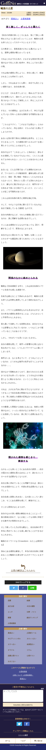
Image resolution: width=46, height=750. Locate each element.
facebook (23, 588)
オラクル (11, 650)
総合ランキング (32, 618)
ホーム (7, 741)
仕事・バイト (31, 612)
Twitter (13, 588)
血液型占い (31, 644)
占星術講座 (26, 19)
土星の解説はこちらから (23, 568)
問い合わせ (38, 741)
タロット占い (31, 639)
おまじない (12, 661)
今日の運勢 (31, 606)
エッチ (10, 612)
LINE (32, 588)
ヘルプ (23, 741)
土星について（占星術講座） (23, 675)
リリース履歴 (23, 735)
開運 (9, 618)
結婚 (28, 600)
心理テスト (31, 656)
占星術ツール (31, 633)
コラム (29, 650)
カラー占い (12, 644)
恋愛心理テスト (13, 656)
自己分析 (11, 606)
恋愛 (9, 600)
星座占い (15, 19)
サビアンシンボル (14, 639)
